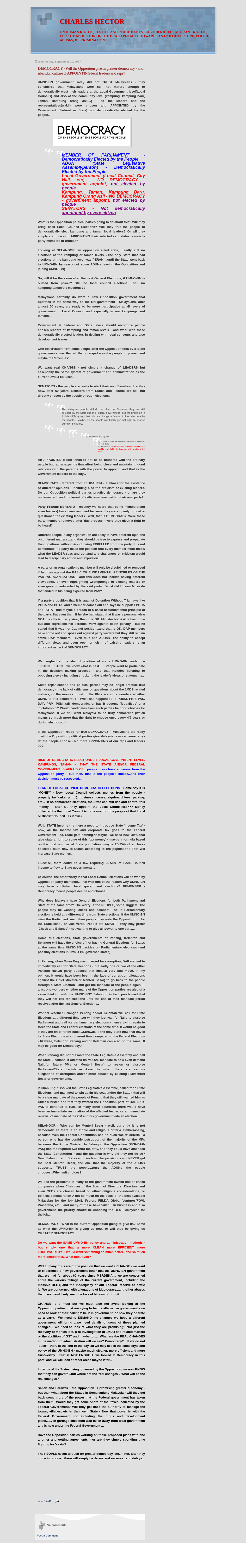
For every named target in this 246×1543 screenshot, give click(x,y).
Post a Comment (47, 1535)
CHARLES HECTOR (92, 21)
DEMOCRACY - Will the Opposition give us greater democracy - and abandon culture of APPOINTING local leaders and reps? (90, 70)
